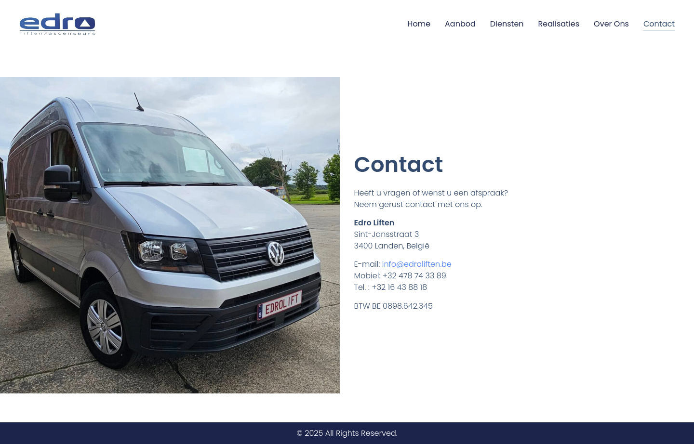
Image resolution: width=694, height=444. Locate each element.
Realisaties (559, 23)
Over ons (611, 23)
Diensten (507, 23)
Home (418, 23)
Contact (659, 23)
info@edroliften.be (417, 264)
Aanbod (460, 23)
